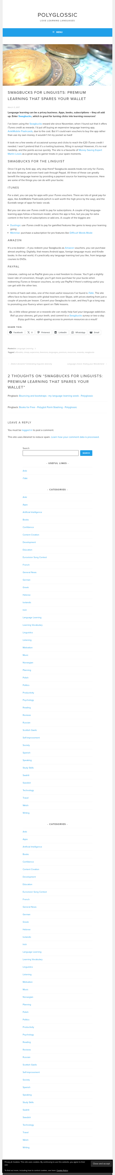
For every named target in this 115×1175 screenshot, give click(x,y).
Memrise (15, 232)
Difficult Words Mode (81, 232)
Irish (25, 610)
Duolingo (15, 225)
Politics (26, 685)
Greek (26, 587)
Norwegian (28, 662)
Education (27, 549)
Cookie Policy (62, 1170)
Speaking (27, 760)
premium (62, 352)
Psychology (28, 700)
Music (25, 655)
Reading (27, 707)
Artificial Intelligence (32, 512)
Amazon (69, 247)
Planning (27, 670)
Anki (25, 470)
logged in (27, 430)
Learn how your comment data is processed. (75, 437)
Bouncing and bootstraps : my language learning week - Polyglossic (56, 395)
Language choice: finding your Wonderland (87, 364)
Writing (26, 813)
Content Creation (31, 534)
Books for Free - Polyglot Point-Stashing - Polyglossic (48, 407)
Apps (25, 504)
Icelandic (27, 602)
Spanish (26, 752)
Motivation (28, 647)
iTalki (91, 293)
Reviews (27, 715)
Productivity (28, 692)
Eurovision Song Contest (35, 557)
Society (26, 745)
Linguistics (28, 632)
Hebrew (26, 595)
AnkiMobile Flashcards (20, 131)
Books (26, 519)
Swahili (26, 775)
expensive (34, 352)
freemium (44, 352)
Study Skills (28, 767)
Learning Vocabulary (33, 625)
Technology (28, 790)
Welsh (26, 805)
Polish (26, 677)
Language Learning (25, 348)
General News (30, 572)
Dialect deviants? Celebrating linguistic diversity (30, 364)
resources (71, 352)
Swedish (27, 783)
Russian (26, 722)
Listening (27, 640)
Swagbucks (25, 116)
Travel (26, 798)
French (26, 565)
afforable (19, 352)
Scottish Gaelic (30, 730)
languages (53, 352)
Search (26, 448)
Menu (59, 32)
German (26, 580)
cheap (26, 352)
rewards (80, 352)
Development (29, 542)
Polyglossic (58, 15)
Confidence (28, 527)
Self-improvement (31, 737)
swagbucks (89, 352)
